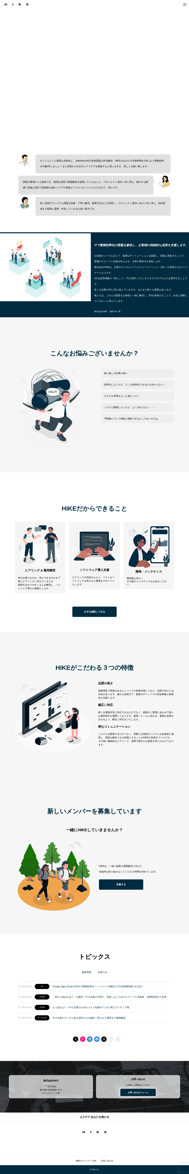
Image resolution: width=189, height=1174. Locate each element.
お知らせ (102, 972)
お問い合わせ (107, 1161)
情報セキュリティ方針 (86, 1161)
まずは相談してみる (94, 611)
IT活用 (42, 997)
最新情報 (86, 972)
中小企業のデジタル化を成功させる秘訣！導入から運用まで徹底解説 (89, 1018)
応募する (121, 884)
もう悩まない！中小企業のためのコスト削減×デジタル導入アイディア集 (90, 1007)
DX (42, 986)
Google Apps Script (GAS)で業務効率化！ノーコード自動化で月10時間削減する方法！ (98, 986)
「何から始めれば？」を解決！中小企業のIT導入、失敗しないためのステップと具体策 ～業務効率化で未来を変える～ (111, 997)
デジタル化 (42, 1018)
